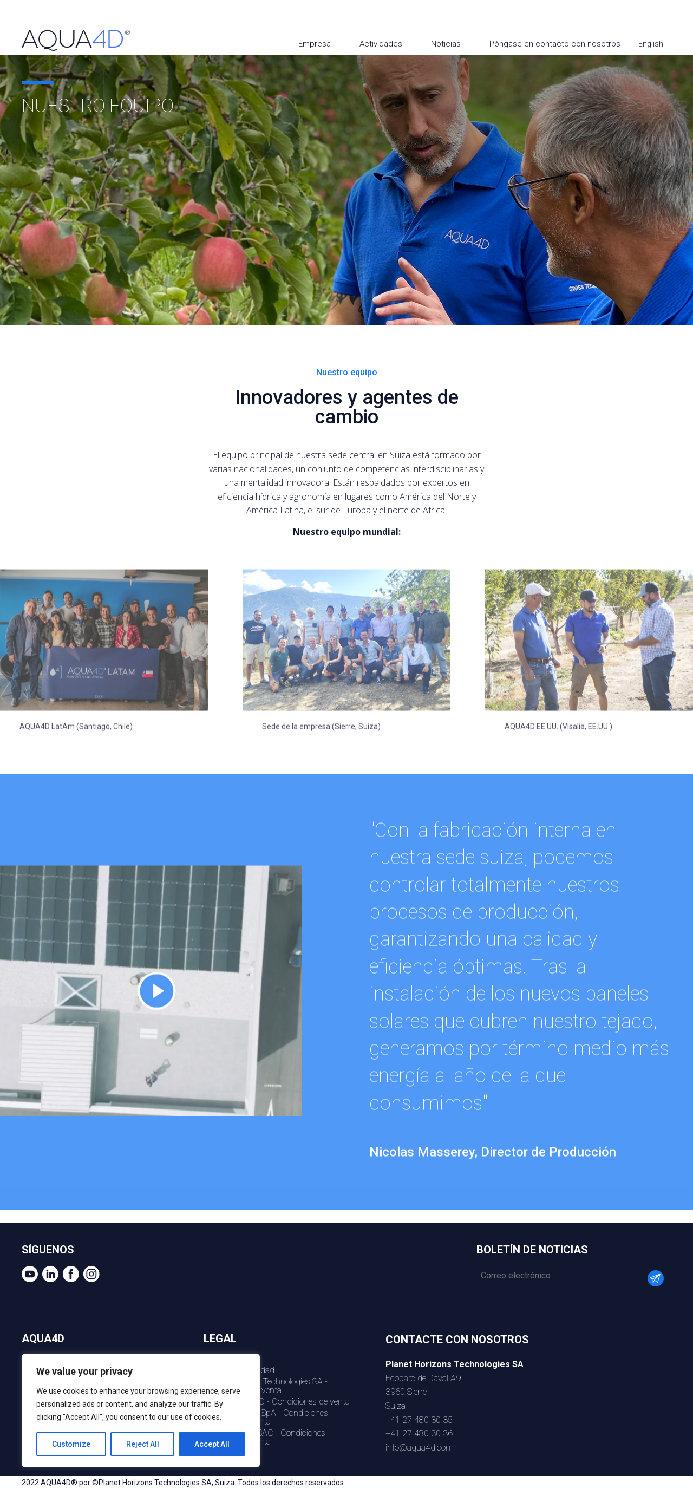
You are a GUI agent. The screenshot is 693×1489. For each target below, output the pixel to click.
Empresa (314, 44)
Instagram (675, 17)
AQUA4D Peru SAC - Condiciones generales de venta (264, 1437)
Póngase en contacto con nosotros (554, 44)
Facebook (655, 17)
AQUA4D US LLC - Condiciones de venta (277, 1401)
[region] (141, 1410)
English (651, 44)
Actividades (380, 44)
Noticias (446, 44)
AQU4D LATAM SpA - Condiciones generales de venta (266, 1417)
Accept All (212, 1444)
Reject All (142, 1444)
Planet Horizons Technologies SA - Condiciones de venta (266, 1385)
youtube (613, 17)
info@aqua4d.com (419, 1447)
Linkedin (634, 17)
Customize (71, 1444)
